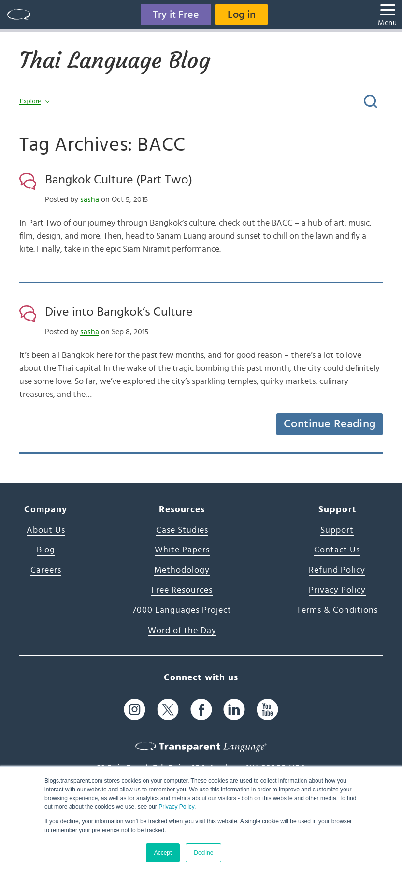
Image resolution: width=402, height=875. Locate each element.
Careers (45, 570)
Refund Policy (337, 570)
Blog (46, 550)
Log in (242, 14)
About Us (46, 530)
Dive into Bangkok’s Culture (119, 312)
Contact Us (337, 550)
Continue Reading (329, 424)
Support (337, 530)
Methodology (182, 570)
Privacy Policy (176, 807)
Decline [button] (203, 852)
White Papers (182, 550)
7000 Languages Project (181, 610)
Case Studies (182, 530)
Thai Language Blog (114, 60)
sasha (89, 199)
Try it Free (176, 14)
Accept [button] (163, 852)
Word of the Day (182, 630)
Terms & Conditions (337, 610)
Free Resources (182, 590)
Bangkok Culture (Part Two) (118, 179)
